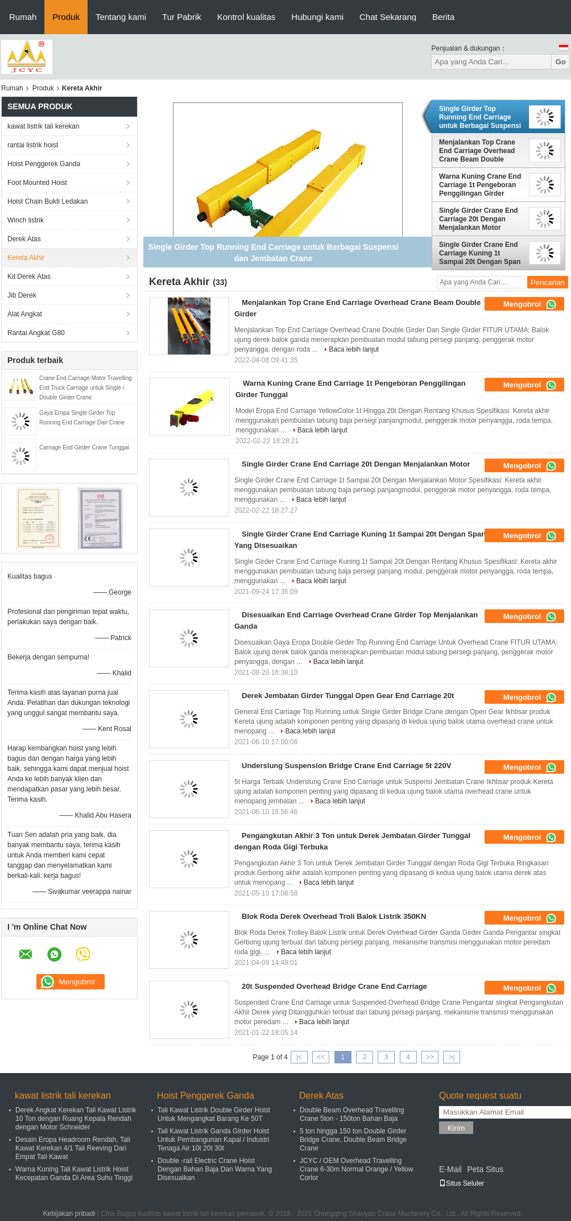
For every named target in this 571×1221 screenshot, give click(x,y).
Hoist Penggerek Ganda (43, 164)
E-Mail (450, 1169)
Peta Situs (485, 1169)
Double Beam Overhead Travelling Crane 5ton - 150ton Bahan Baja (352, 1114)
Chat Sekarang (387, 17)
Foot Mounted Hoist (37, 183)
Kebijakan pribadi (69, 1214)
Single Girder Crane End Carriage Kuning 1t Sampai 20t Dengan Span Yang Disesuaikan (479, 253)
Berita (443, 17)
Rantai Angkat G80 (36, 333)
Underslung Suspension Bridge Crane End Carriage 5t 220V (346, 765)
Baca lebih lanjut (354, 349)
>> (430, 1057)
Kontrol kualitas (246, 17)
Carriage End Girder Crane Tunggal (84, 447)
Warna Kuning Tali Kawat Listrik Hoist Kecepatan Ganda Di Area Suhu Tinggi (74, 1173)
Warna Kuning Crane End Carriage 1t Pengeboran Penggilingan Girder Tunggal (480, 184)
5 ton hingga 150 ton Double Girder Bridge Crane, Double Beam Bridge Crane (353, 1139)
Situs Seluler (461, 1183)
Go (560, 61)
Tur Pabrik (181, 17)
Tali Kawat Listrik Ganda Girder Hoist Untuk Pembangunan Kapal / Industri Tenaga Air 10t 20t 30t (213, 1139)
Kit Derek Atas (29, 276)
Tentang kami (121, 17)
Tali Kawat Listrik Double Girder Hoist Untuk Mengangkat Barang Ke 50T (214, 1114)
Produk (66, 17)
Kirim (456, 1128)
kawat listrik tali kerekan (43, 126)
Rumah (22, 17)
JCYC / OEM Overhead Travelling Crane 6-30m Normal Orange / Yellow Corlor (356, 1169)
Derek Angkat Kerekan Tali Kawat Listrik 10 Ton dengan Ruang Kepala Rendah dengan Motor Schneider (75, 1118)
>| (451, 1057)
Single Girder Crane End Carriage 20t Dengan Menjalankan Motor (478, 219)
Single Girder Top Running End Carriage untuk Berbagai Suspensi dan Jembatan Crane (480, 117)
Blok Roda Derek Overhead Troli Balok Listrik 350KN (334, 916)
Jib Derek (21, 295)
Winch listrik (25, 220)
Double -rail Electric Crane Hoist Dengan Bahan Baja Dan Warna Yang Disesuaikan (215, 1169)
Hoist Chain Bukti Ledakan (47, 201)
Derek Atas (24, 239)
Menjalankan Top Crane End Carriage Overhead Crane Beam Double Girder (477, 150)
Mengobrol (530, 304)
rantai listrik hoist (32, 145)
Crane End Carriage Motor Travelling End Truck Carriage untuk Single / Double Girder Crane (85, 388)
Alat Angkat (24, 314)
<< (321, 1057)
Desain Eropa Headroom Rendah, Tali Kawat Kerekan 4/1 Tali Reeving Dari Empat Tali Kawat (72, 1148)
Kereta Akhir (25, 258)
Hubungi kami (317, 17)
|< (299, 1057)
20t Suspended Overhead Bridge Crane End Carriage (334, 986)
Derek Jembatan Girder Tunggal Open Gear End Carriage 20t (348, 695)
